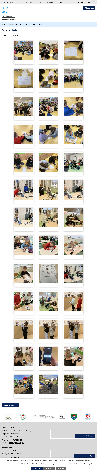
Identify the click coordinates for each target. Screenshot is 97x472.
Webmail (80, 2)
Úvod (3, 24)
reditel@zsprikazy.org (10, 19)
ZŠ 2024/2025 (13, 36)
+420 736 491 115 (15, 457)
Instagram (50, 2)
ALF (60, 2)
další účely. (87, 461)
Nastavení (61, 468)
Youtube (70, 2)
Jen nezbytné (49, 468)
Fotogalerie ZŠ (25, 24)
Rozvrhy (29, 2)
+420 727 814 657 (8, 17)
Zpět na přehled (10, 405)
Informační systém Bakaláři (11, 2)
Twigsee (39, 2)
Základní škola (13, 24)
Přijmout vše (37, 468)
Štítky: (4, 36)
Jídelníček (91, 2)
